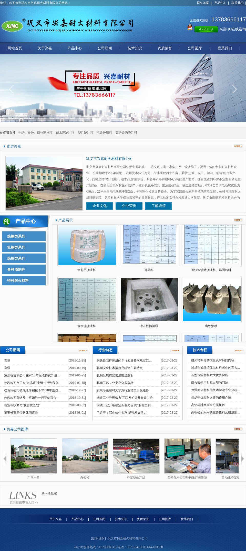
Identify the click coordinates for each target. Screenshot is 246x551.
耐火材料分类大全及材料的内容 (212, 360)
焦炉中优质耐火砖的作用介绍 (211, 397)
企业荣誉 (129, 206)
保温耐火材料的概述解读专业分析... (215, 390)
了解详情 (158, 206)
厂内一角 (33, 477)
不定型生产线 (136, 477)
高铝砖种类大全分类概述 (208, 405)
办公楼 (84, 477)
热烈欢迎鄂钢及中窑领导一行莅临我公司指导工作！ (39, 398)
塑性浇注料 (85, 132)
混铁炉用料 (104, 132)
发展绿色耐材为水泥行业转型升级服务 (123, 390)
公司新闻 (99, 519)
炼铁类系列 (16, 258)
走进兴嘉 (14, 146)
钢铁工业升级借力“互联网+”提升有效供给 (125, 398)
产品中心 (220, 3)
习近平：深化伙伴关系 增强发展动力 (122, 412)
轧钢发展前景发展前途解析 (115, 375)
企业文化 (100, 206)
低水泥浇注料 (65, 132)
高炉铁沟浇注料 (126, 132)
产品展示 (65, 220)
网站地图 (203, 3)
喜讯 (7, 360)
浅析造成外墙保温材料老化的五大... (215, 367)
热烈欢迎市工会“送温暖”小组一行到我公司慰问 (36, 383)
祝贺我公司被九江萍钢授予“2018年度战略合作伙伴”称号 (42, 390)
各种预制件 (16, 269)
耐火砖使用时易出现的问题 (209, 382)
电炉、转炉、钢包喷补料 (35, 132)
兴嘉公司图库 (17, 429)
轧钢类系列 (16, 247)
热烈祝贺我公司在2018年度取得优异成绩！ (33, 375)
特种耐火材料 (18, 280)
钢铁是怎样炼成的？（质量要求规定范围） (126, 360)
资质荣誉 (143, 519)
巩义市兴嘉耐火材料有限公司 (109, 159)
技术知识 (121, 519)
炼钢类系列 (16, 236)
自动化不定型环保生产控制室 (187, 477)
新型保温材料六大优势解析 (209, 375)
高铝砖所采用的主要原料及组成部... (215, 412)
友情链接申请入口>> (24, 502)
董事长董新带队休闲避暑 (21, 412)
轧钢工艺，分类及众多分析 (115, 383)
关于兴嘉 (55, 519)
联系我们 (237, 3)
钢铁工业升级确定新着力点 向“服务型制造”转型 (129, 405)
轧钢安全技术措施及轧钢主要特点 (120, 368)
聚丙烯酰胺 (49, 493)
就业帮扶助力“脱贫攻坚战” (22, 405)
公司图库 (165, 519)
